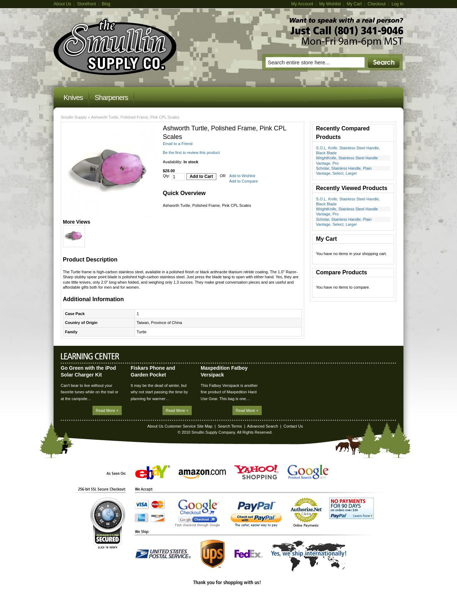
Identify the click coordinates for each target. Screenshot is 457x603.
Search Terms (230, 426)
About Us (62, 3)
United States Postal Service (163, 553)
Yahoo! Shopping (256, 472)
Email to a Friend (177, 143)
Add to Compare (243, 181)
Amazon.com (202, 474)
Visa (142, 504)
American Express (141, 517)
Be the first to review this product (191, 152)
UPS (213, 554)
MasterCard (158, 504)
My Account (302, 3)
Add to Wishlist (242, 176)
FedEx (249, 554)
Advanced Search (262, 426)
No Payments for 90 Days (351, 508)
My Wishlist (330, 3)
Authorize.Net (306, 512)
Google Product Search (308, 472)
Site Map (204, 426)
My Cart (354, 3)
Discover (158, 517)
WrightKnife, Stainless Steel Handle (347, 158)
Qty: (166, 176)
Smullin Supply (74, 117)
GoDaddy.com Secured (107, 522)
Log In (397, 3)
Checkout (376, 3)
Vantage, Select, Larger (336, 173)
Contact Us (293, 426)
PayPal (256, 514)
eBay (152, 472)
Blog (106, 3)
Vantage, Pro (327, 163)
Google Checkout (197, 513)
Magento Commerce (115, 47)
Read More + (107, 410)
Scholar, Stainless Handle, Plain (344, 168)
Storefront (86, 3)
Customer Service (180, 426)
